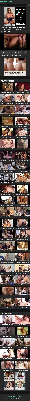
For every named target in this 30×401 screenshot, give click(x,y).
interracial (8, 52)
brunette (14, 52)
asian (3, 52)
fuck (16, 55)
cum (20, 55)
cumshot (20, 52)
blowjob (3, 55)
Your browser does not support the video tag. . (15, 42)
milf (25, 52)
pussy (8, 55)
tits (12, 55)
